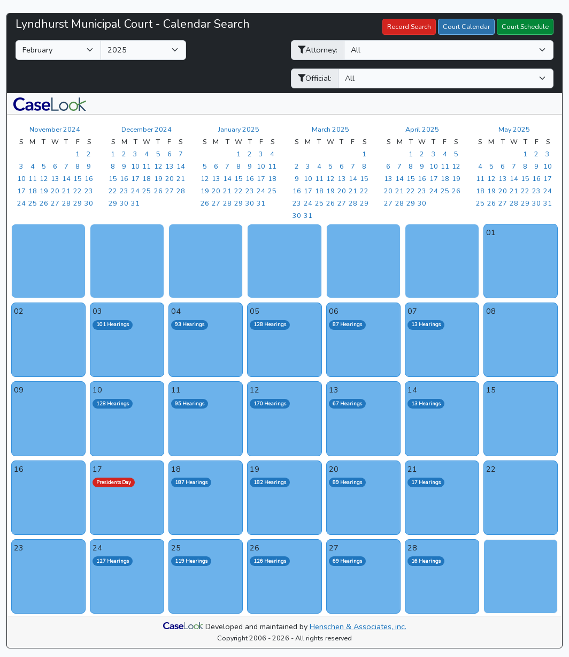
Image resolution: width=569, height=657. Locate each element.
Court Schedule (525, 26)
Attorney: (317, 49)
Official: (315, 78)
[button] (49, 103)
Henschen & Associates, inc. (358, 626)
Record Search (409, 26)
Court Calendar (466, 26)
